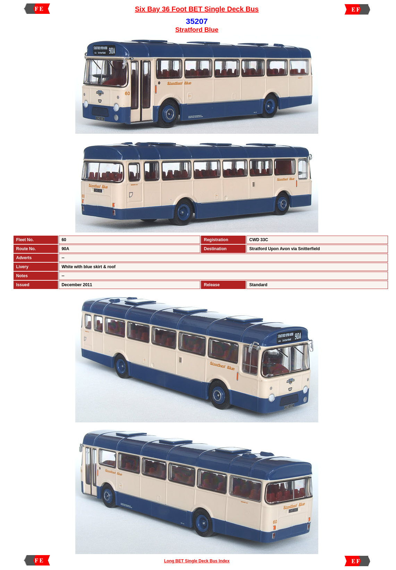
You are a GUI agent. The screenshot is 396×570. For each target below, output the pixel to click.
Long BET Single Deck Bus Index (197, 561)
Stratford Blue (196, 29)
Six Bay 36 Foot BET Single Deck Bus (197, 9)
